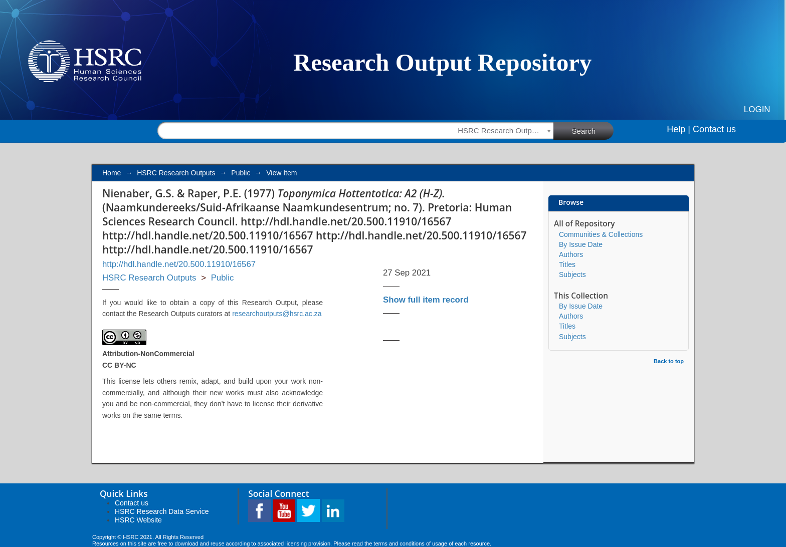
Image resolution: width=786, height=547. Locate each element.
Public (240, 173)
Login (757, 109)
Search (593, 130)
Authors (571, 254)
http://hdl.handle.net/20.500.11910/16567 (179, 264)
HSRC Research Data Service (162, 511)
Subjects (572, 274)
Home (111, 173)
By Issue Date (581, 244)
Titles (567, 264)
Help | (678, 129)
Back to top (669, 361)
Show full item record (426, 300)
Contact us (714, 129)
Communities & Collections (601, 234)
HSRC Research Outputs (176, 173)
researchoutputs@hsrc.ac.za (276, 314)
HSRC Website (138, 520)
